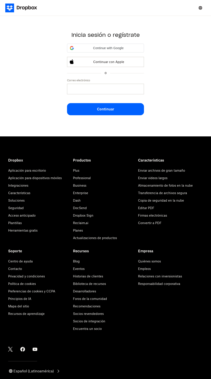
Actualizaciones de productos (95, 238)
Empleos (144, 269)
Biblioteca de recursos (89, 284)
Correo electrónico (78, 80)
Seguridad (16, 208)
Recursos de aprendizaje (26, 314)
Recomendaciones (86, 306)
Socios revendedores (88, 314)
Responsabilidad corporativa (159, 284)
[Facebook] (22, 349)
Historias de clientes (88, 276)
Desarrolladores (84, 291)
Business (79, 185)
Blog (76, 261)
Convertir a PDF (150, 223)
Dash (77, 200)
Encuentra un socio (87, 329)
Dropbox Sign (83, 215)
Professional (82, 178)
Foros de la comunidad (90, 299)
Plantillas (15, 223)
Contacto (15, 269)
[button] (105, 48)
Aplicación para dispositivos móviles (35, 178)
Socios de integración (89, 321)
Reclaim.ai (80, 223)
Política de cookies (22, 284)
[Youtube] (35, 349)
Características (19, 193)
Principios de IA (19, 299)
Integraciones (18, 185)
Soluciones (16, 200)
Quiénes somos (149, 261)
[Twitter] (10, 349)
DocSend (80, 208)
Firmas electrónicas (152, 215)
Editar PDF (146, 208)
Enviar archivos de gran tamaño (161, 170)
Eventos (79, 269)
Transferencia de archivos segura (162, 193)
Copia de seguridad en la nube (161, 200)
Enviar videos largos (152, 178)
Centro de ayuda (20, 261)
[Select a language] (200, 8)
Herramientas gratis (23, 230)
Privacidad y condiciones (26, 276)
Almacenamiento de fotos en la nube (165, 185)
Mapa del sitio (18, 306)
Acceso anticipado (22, 215)
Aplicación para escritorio (27, 170)
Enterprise (80, 193)
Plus (76, 170)
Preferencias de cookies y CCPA (31, 291)
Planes (78, 230)
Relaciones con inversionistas (160, 276)
